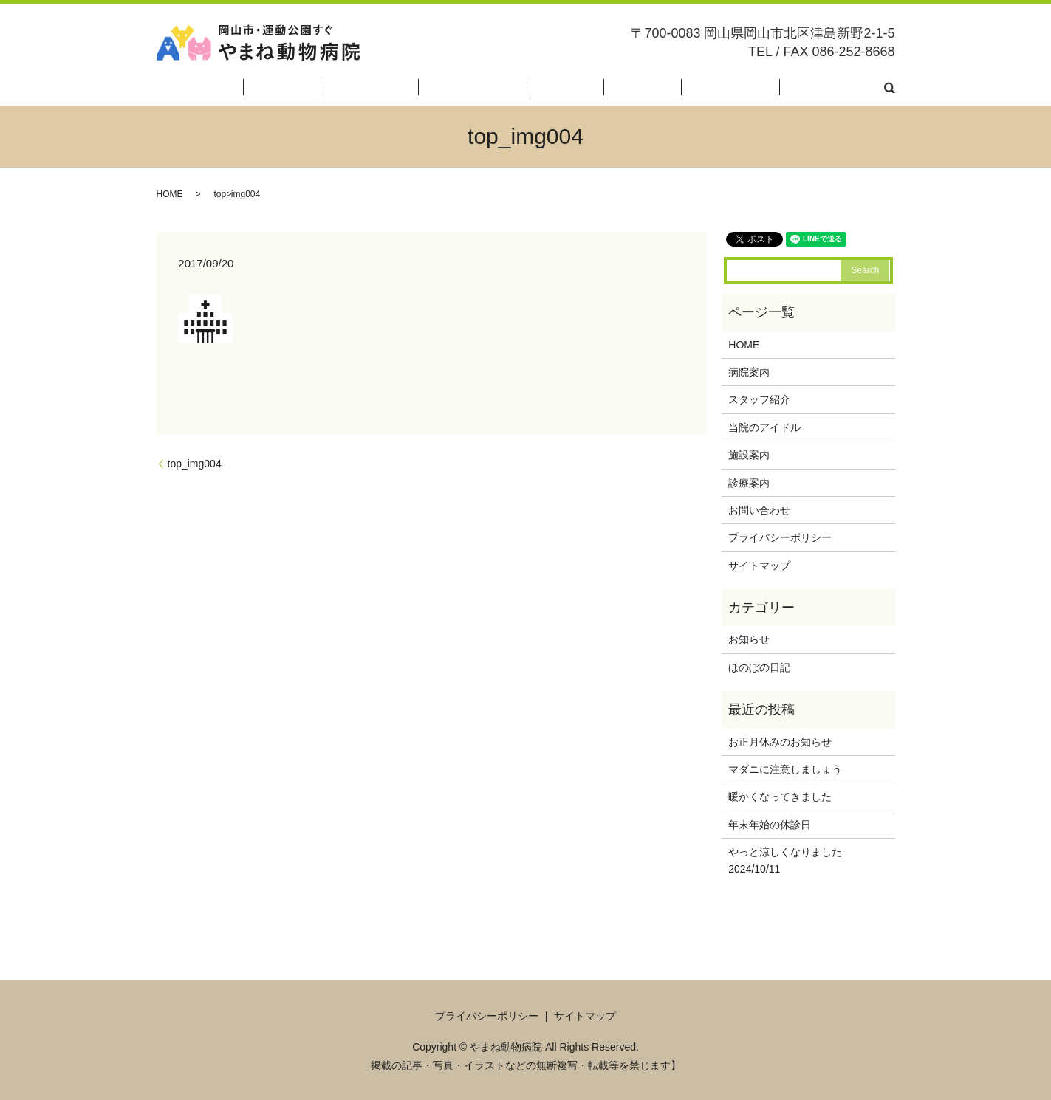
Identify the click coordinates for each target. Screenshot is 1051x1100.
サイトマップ (759, 565)
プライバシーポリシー (780, 537)
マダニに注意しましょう (785, 769)
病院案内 (416, 87)
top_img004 (195, 464)
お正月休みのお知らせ (780, 742)
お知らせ (749, 639)
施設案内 (637, 87)
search (889, 87)
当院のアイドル (566, 87)
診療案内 (694, 87)
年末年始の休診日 (769, 825)
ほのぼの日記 (761, 87)
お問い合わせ (838, 87)
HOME (364, 87)
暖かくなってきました (780, 796)
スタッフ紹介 (483, 87)
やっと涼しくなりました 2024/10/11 (800, 860)
